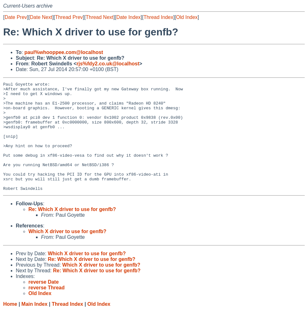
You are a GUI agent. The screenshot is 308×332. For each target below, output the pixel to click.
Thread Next (99, 17)
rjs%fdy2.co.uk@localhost (107, 63)
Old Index (187, 17)
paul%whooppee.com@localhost (63, 52)
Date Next (41, 17)
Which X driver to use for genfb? (67, 253)
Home (10, 326)
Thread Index (158, 17)
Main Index (34, 326)
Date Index (128, 17)
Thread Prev (69, 17)
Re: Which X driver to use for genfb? (72, 231)
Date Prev (15, 17)
